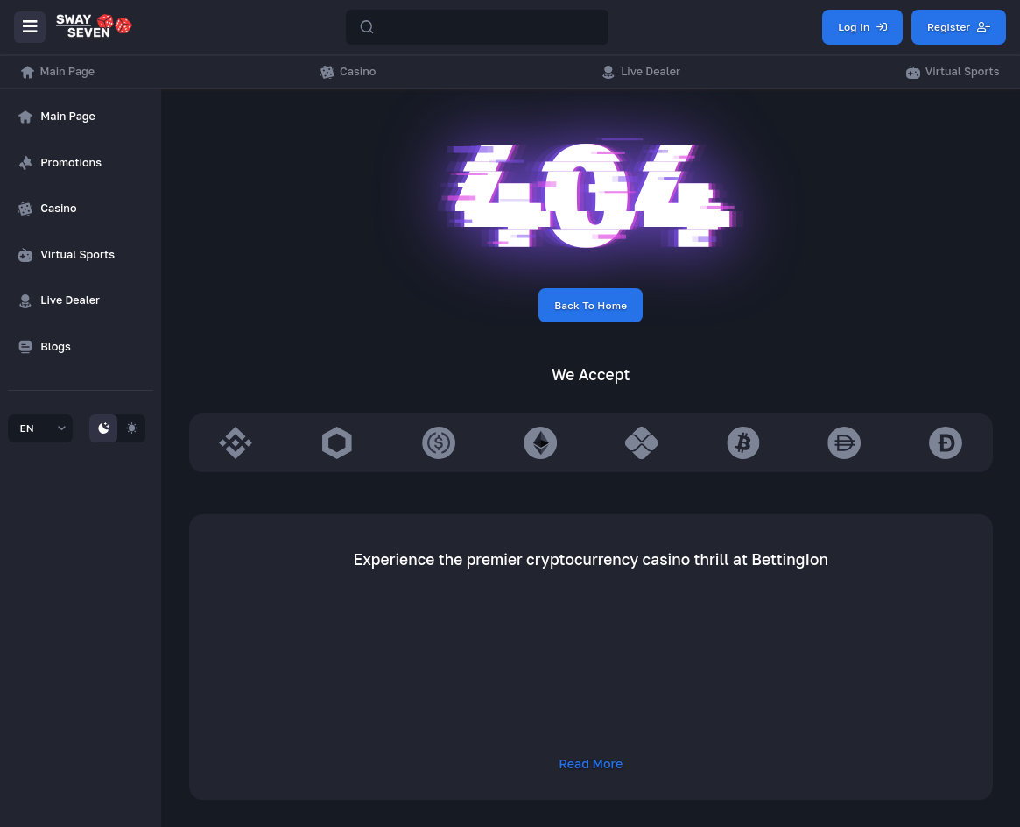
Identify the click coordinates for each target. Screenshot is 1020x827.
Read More (591, 763)
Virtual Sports (953, 72)
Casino (348, 72)
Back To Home (590, 305)
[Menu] (30, 27)
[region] (80, 269)
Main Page (58, 72)
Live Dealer (640, 72)
